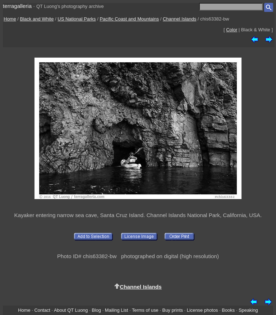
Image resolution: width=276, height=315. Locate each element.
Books (228, 310)
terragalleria (17, 6)
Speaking (248, 310)
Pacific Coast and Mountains (129, 19)
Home (10, 19)
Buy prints (172, 310)
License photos (202, 310)
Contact (42, 310)
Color (231, 29)
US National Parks (77, 19)
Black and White (37, 19)
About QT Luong (71, 310)
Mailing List (116, 310)
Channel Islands (179, 19)
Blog (96, 310)
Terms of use (145, 310)
